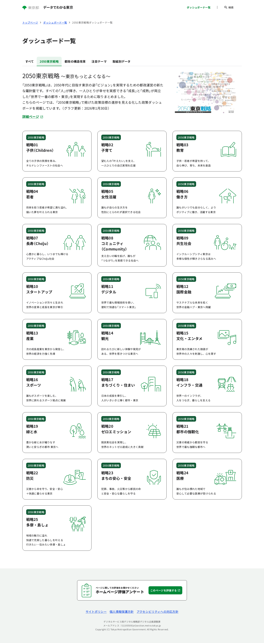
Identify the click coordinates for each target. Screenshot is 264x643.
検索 (229, 7)
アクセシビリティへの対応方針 (157, 611)
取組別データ (122, 61)
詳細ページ (32, 116)
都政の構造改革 (75, 61)
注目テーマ (99, 61)
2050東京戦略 (49, 61)
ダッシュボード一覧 (198, 7)
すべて (29, 61)
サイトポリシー (96, 611)
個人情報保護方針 (122, 611)
